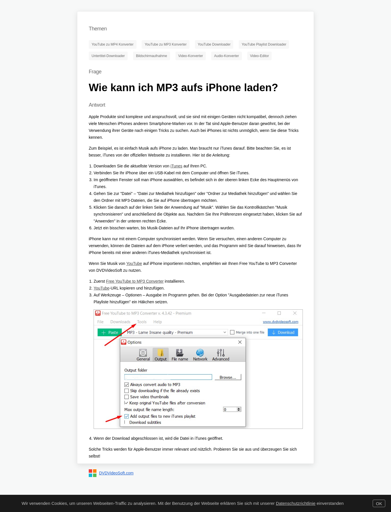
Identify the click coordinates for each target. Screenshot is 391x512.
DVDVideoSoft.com (116, 473)
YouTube (134, 263)
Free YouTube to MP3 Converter (135, 281)
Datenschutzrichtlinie (295, 503)
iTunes (177, 166)
